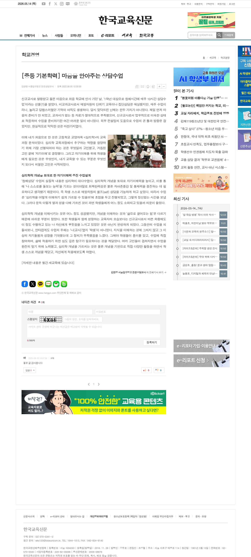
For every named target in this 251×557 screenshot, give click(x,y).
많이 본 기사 (183, 91)
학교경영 (225, 57)
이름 (30, 311)
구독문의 (210, 3)
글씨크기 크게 (159, 86)
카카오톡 (40, 284)
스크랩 (153, 86)
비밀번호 (101, 311)
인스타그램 (61, 4)
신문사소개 (29, 516)
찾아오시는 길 (77, 516)
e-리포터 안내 (57, 516)
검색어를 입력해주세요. (201, 35)
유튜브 (43, 4)
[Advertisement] (40, 17)
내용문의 (198, 3)
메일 (142, 86)
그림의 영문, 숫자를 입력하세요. (81, 319)
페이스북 (49, 4)
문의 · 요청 (200, 516)
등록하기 (152, 342)
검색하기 (219, 35)
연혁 (42, 516)
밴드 (64, 284)
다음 (99, 384)
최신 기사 (181, 198)
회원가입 (221, 3)
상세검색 (228, 35)
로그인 (232, 3)
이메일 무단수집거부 (162, 516)
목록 (137, 86)
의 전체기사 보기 (137, 272)
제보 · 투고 (186, 3)
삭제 (52, 358)
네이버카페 (56, 284)
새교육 (212, 57)
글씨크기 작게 (164, 86)
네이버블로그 (67, 4)
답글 (29, 370)
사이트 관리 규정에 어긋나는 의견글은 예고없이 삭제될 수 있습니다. (65, 326)
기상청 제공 (83, 5)
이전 (89, 384)
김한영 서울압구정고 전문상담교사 (38, 86)
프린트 (148, 86)
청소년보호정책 (130, 516)
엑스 (55, 4)
